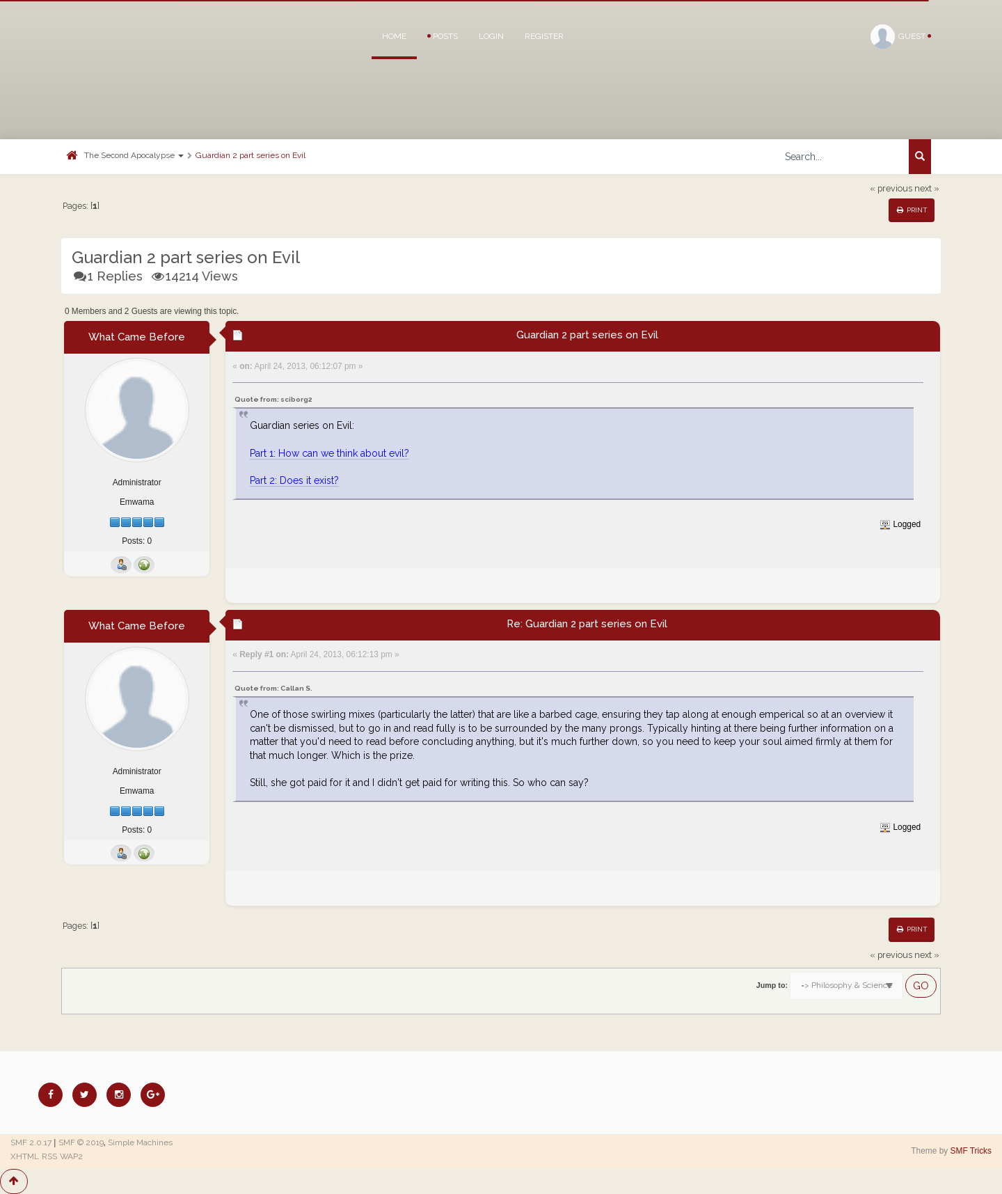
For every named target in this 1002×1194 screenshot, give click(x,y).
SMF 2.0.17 (30, 1142)
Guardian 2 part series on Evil (250, 155)
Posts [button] (442, 36)
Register (544, 36)
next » (926, 188)
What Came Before (136, 337)
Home (394, 36)
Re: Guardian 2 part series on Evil (587, 624)
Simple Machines (140, 1142)
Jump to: (772, 985)
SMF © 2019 (81, 1142)
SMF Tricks (971, 1151)
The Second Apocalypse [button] (134, 155)
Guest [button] (900, 36)
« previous (891, 188)
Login (491, 36)
